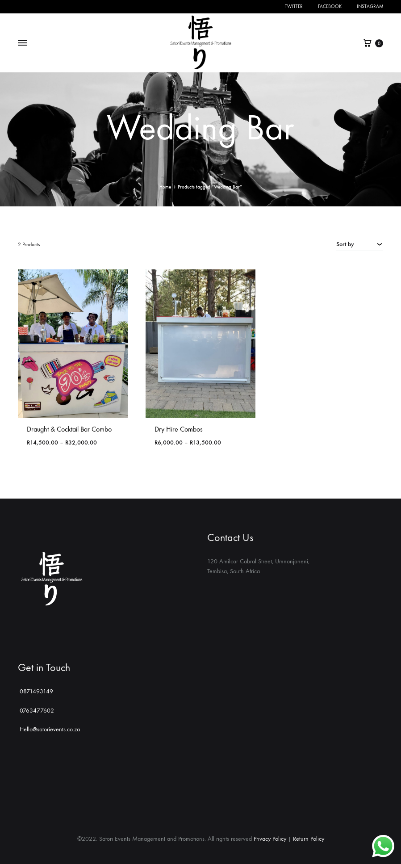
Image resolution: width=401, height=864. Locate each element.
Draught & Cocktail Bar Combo (69, 429)
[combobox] (359, 244)
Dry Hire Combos (179, 429)
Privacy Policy (270, 839)
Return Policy (308, 839)
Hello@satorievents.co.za (49, 729)
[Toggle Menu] (22, 43)
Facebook (330, 6)
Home (165, 187)
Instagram (370, 6)
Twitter (294, 6)
